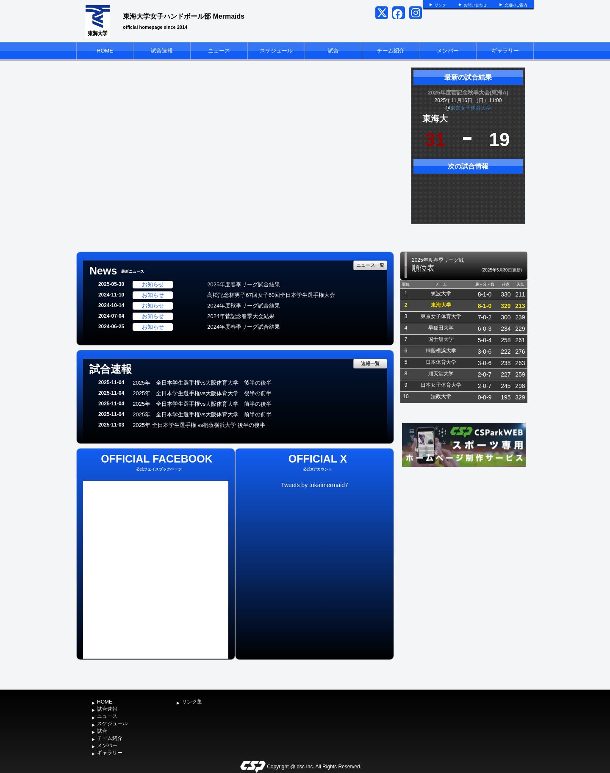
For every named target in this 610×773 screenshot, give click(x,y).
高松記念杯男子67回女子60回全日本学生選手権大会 (271, 295)
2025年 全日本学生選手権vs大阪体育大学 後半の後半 (202, 383)
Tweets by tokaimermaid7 (314, 485)
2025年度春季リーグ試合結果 (243, 284)
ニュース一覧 (370, 265)
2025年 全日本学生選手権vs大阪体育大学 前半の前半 (202, 414)
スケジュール (276, 50)
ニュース (219, 50)
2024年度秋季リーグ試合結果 (243, 305)
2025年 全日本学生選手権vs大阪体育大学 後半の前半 (202, 393)
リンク (440, 5)
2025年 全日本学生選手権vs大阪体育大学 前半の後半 (202, 404)
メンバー (448, 50)
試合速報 (162, 50)
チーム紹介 (391, 50)
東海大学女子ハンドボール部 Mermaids (183, 16)
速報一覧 (370, 363)
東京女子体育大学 (470, 108)
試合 (333, 50)
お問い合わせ (475, 5)
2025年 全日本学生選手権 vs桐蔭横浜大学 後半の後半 (199, 425)
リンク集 (192, 702)
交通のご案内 (516, 5)
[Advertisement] (463, 532)
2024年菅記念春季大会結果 (240, 316)
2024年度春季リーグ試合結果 (243, 327)
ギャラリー (505, 50)
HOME (105, 50)
